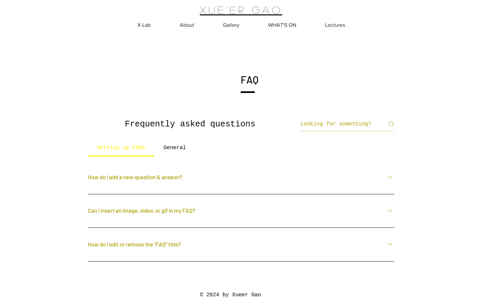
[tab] (121, 148)
